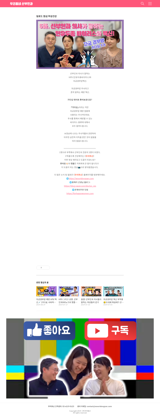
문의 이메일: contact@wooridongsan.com (94, 406)
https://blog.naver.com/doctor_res (80, 185)
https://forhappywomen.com (80, 193)
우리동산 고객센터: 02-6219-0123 (61, 406)
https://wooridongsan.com (81, 178)
